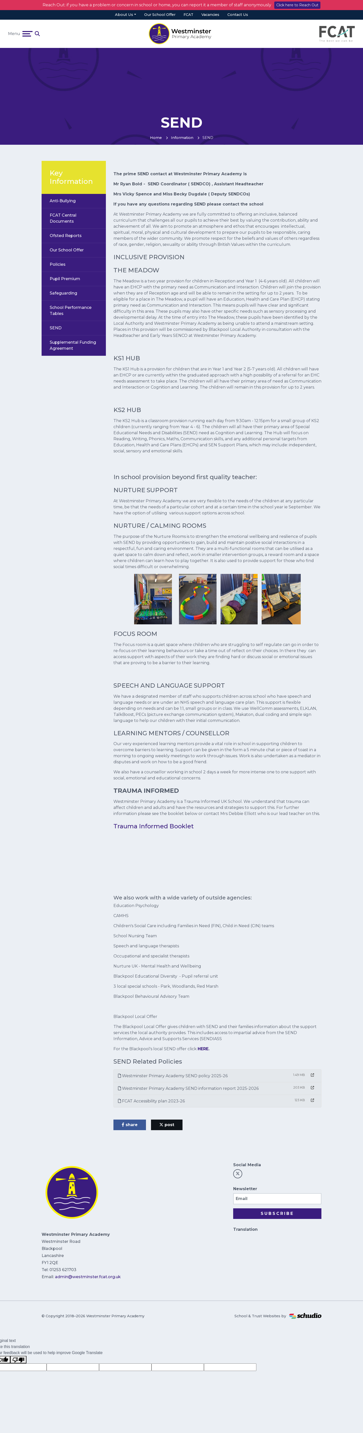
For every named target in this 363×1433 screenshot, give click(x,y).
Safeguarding (63, 293)
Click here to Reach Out (297, 5)
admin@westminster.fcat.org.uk (88, 1276)
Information (182, 137)
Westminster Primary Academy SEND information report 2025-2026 (188, 1088)
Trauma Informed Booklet (153, 826)
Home (156, 137)
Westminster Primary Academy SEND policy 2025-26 (173, 1075)
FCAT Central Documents (63, 218)
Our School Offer (159, 14)
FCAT (188, 14)
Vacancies (210, 14)
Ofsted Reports (66, 235)
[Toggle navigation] (27, 34)
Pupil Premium (65, 278)
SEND (56, 328)
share (130, 1124)
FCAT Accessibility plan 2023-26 (151, 1101)
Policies (58, 264)
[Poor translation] (18, 1360)
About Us (124, 14)
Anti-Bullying (63, 200)
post (166, 1124)
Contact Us (237, 14)
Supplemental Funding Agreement (73, 345)
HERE (203, 1048)
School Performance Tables (71, 310)
